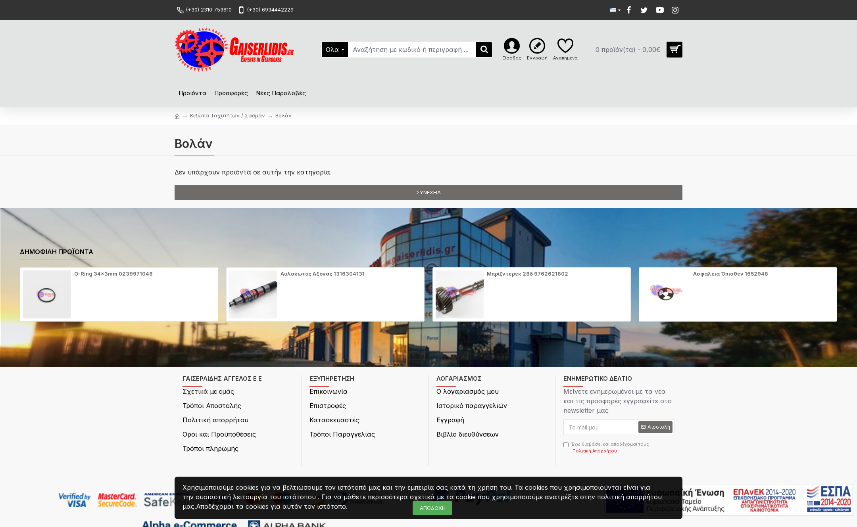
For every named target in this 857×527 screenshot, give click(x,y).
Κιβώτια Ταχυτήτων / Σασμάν (227, 115)
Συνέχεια (428, 192)
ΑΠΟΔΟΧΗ (433, 508)
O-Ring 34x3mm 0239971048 (113, 273)
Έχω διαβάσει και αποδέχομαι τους (606, 447)
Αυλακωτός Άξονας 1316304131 (323, 273)
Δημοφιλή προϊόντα (56, 252)
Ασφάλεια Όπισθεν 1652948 (730, 273)
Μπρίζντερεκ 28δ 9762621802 (527, 273)
